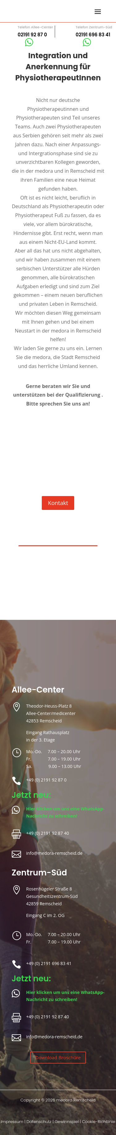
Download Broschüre (58, 1057)
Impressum (12, 1122)
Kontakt (58, 503)
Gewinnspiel (67, 1122)
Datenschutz (39, 1122)
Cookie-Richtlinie (98, 1122)
